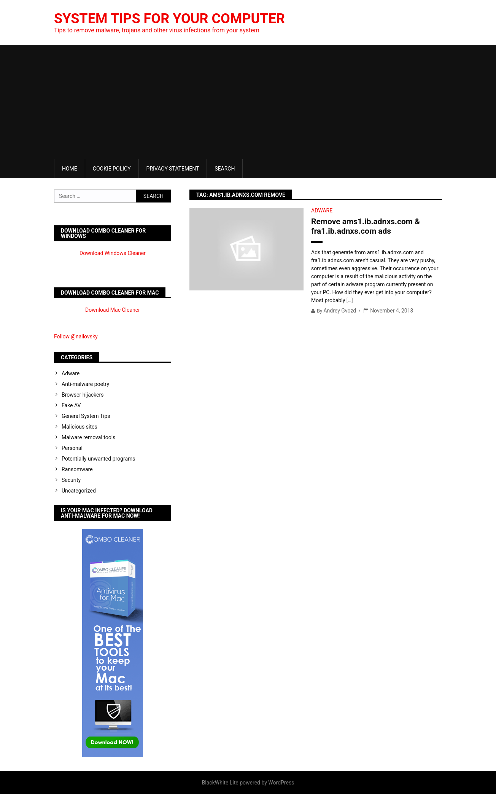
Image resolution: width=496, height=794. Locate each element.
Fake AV (71, 405)
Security (71, 480)
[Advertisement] (248, 102)
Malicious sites (79, 427)
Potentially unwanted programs (98, 459)
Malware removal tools (88, 437)
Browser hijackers (82, 395)
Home (69, 169)
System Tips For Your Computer (169, 19)
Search (225, 169)
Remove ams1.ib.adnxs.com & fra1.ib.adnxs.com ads (365, 226)
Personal (72, 448)
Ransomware (77, 469)
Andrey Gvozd (339, 311)
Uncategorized (79, 491)
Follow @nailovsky (76, 336)
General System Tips (86, 416)
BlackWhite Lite (220, 783)
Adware (321, 210)
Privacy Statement (172, 169)
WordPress (281, 783)
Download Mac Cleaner (112, 310)
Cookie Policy (112, 169)
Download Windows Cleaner (112, 253)
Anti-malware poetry (85, 384)
